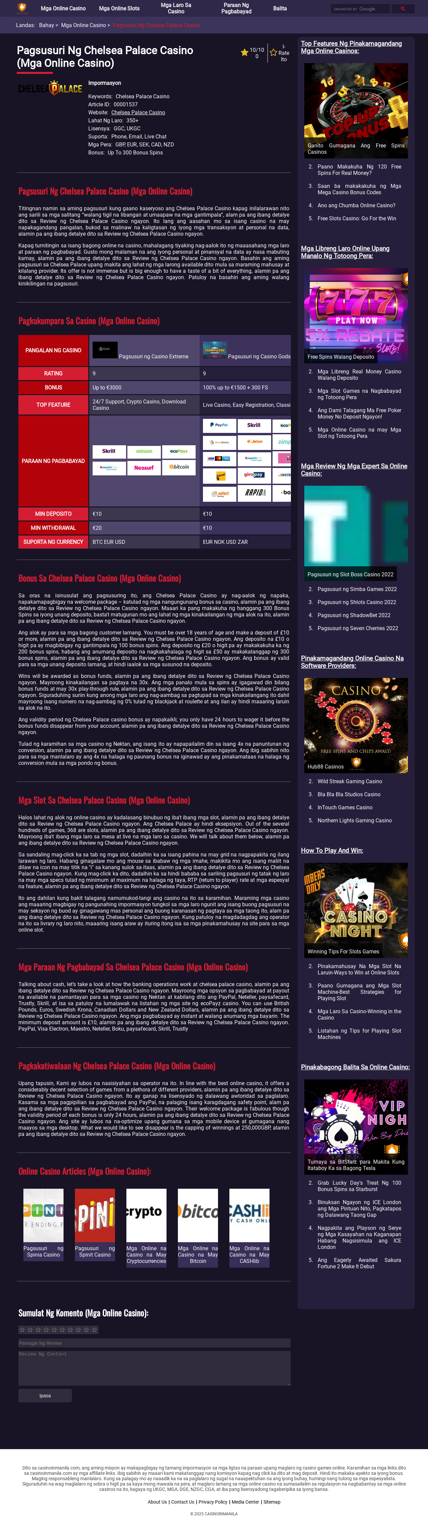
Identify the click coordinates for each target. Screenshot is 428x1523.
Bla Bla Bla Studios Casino (349, 794)
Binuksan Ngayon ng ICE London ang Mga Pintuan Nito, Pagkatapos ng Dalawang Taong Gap (359, 1208)
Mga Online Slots (119, 8)
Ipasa (45, 1395)
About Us (157, 1502)
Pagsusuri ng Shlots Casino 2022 (357, 602)
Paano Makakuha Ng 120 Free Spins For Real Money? (359, 169)
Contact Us (182, 1502)
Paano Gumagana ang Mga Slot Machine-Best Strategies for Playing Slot (359, 992)
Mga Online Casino (63, 8)
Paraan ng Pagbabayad (236, 8)
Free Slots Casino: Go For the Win (357, 218)
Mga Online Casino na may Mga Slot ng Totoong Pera (359, 433)
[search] (360, 9)
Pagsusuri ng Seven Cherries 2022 (358, 628)
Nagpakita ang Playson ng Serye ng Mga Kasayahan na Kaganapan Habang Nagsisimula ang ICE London (359, 1237)
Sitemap (272, 1502)
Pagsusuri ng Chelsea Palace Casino (156, 25)
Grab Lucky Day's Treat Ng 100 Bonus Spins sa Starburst (359, 1186)
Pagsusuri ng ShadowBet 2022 (354, 615)
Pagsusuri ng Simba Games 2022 (357, 589)
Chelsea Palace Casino (138, 112)
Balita (280, 8)
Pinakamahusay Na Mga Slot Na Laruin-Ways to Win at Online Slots (359, 969)
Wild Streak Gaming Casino (350, 781)
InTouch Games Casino (345, 807)
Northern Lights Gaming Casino (355, 820)
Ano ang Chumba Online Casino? (357, 205)
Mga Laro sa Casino (176, 8)
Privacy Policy (213, 1502)
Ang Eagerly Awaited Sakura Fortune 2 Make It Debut (359, 1263)
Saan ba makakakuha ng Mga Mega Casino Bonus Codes (359, 189)
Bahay (46, 25)
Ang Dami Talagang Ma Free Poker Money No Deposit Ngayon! (359, 413)
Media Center (245, 1502)
